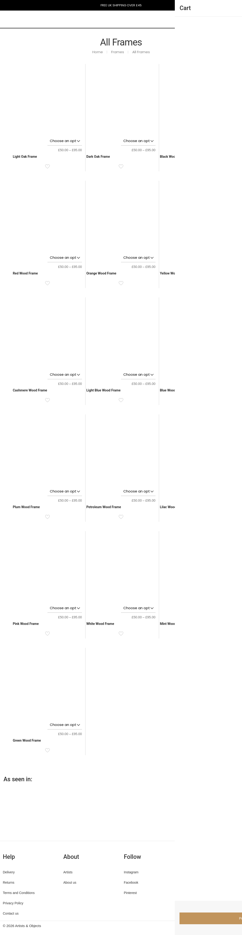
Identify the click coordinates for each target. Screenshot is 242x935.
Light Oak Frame (25, 156)
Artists (68, 872)
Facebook (131, 882)
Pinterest (130, 893)
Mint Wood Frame (173, 624)
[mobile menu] (176, 19)
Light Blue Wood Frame (103, 390)
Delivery (9, 872)
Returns (8, 882)
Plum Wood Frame (26, 507)
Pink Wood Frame (26, 624)
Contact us (11, 913)
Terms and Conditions (19, 893)
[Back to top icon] (234, 926)
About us (69, 882)
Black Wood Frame (173, 156)
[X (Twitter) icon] (213, 926)
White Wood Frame (100, 624)
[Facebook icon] (208, 926)
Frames (117, 51)
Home (97, 51)
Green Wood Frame (27, 740)
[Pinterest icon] (218, 926)
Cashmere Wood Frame (30, 390)
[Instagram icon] (223, 926)
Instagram (131, 872)
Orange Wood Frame (101, 273)
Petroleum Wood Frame (103, 507)
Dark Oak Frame (98, 156)
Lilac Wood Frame (173, 507)
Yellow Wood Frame (174, 273)
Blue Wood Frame (173, 390)
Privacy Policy (13, 903)
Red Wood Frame (25, 273)
